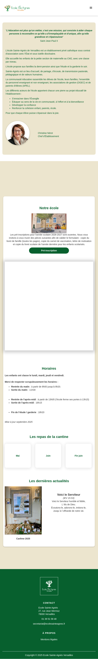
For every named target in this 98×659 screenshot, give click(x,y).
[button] (91, 8)
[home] (17, 8)
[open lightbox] (49, 223)
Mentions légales (49, 639)
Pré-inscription (49, 250)
